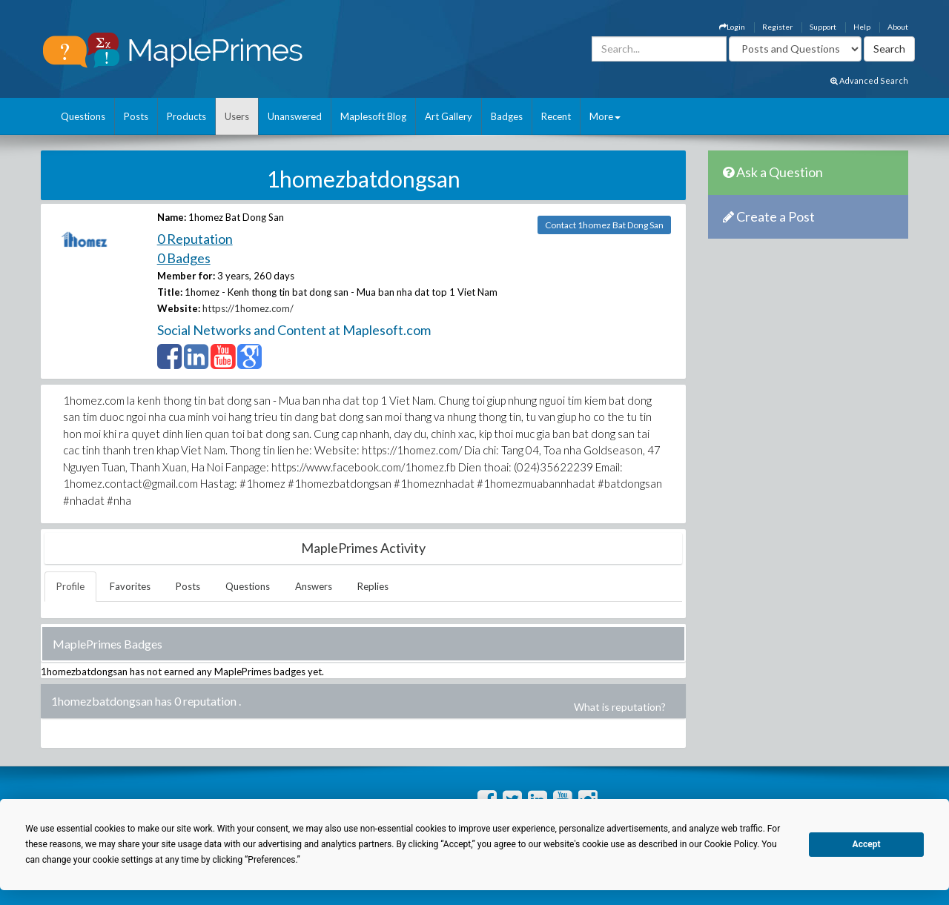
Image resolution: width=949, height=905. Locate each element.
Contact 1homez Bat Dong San (604, 225)
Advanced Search (869, 80)
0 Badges (184, 258)
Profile (70, 586)
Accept (867, 844)
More (605, 116)
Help (861, 26)
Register (777, 26)
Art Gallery (448, 116)
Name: (171, 217)
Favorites (130, 586)
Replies (372, 586)
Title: (169, 292)
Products (186, 116)
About (897, 26)
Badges (507, 116)
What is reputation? (620, 706)
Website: (178, 308)
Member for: (186, 276)
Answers (313, 586)
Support (823, 26)
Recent (556, 116)
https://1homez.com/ (248, 308)
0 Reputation (195, 239)
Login (732, 26)
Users (237, 116)
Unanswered (295, 116)
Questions (83, 116)
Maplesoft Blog (373, 116)
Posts (136, 116)
